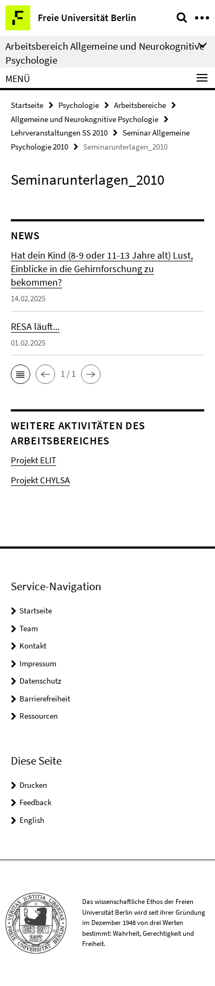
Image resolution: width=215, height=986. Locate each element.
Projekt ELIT (33, 460)
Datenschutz (40, 681)
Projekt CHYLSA (40, 480)
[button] (20, 374)
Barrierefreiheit (44, 698)
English (31, 820)
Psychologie (78, 105)
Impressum (37, 663)
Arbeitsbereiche (140, 105)
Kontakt (32, 645)
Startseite (27, 105)
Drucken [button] (33, 785)
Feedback (35, 802)
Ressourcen (38, 716)
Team (28, 628)
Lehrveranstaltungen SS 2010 (59, 132)
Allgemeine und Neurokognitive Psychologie (84, 119)
